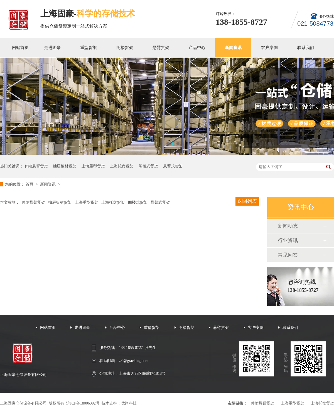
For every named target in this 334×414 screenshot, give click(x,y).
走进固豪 (52, 47)
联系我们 (305, 47)
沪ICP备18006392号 (83, 403)
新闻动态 (288, 226)
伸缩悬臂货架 (36, 166)
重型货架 (88, 47)
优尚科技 (129, 403)
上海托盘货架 (121, 166)
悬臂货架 (161, 47)
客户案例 (269, 47)
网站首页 (20, 47)
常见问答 (288, 255)
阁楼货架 (124, 47)
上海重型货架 (93, 166)
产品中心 (197, 47)
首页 (30, 184)
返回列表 (247, 201)
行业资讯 (288, 240)
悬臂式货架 (173, 166)
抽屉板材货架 (64, 166)
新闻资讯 (233, 47)
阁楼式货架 (148, 166)
